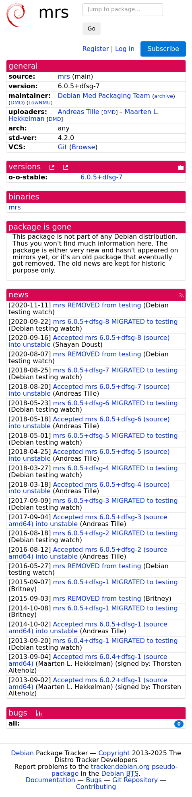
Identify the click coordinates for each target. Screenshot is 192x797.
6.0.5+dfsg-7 (101, 177)
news (18, 294)
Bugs (94, 780)
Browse (83, 147)
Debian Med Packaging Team (104, 96)
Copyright (114, 753)
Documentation (50, 780)
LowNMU (40, 103)
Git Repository (135, 780)
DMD (16, 103)
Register (96, 48)
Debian (22, 753)
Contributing (96, 787)
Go (91, 28)
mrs (64, 76)
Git (62, 147)
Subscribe (163, 49)
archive (163, 96)
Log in (124, 48)
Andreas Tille (78, 112)
